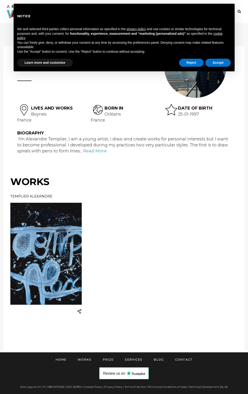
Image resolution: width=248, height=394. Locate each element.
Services (133, 359)
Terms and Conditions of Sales (167, 386)
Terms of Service (134, 386)
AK (226, 386)
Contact (184, 359)
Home (60, 359)
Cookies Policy (93, 386)
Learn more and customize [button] (45, 62)
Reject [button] (191, 62)
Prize (108, 359)
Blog (159, 359)
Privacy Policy (113, 386)
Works (84, 359)
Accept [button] (218, 62)
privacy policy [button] (136, 29)
